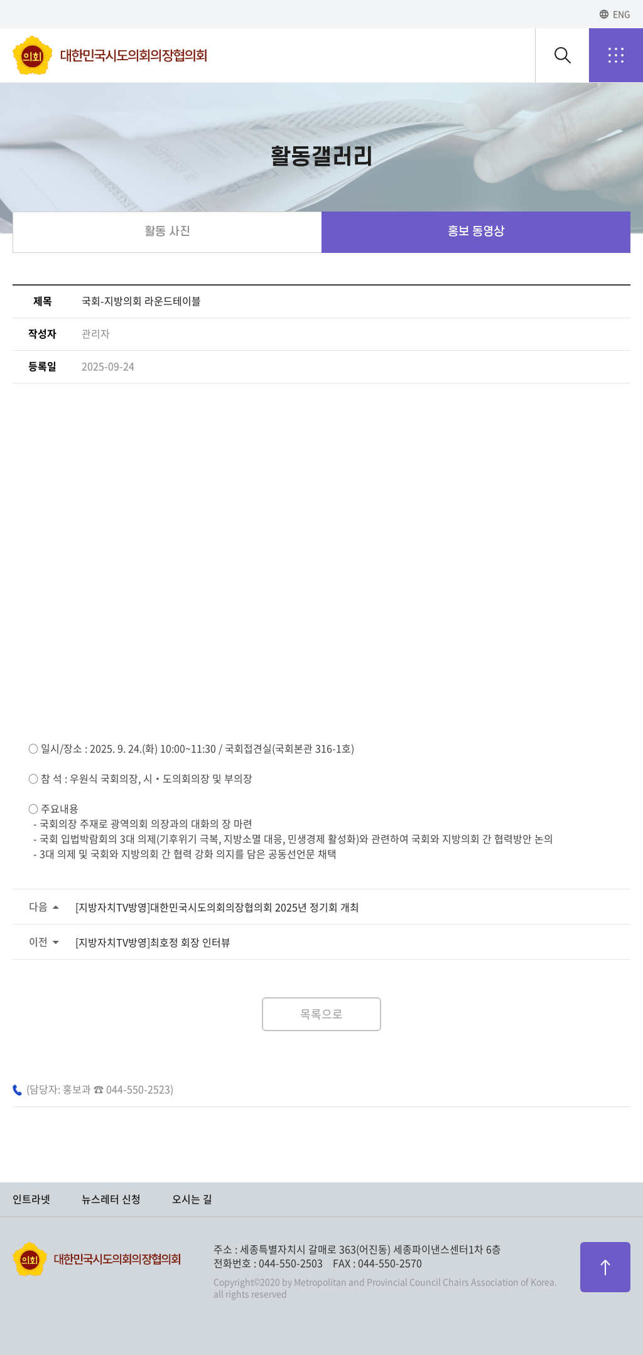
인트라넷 (31, 1199)
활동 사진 (167, 231)
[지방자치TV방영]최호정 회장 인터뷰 (152, 943)
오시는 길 (192, 1199)
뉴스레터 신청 (111, 1199)
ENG (621, 14)
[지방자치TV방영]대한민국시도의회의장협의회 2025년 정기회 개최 (217, 907)
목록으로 (321, 1013)
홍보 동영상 (476, 231)
